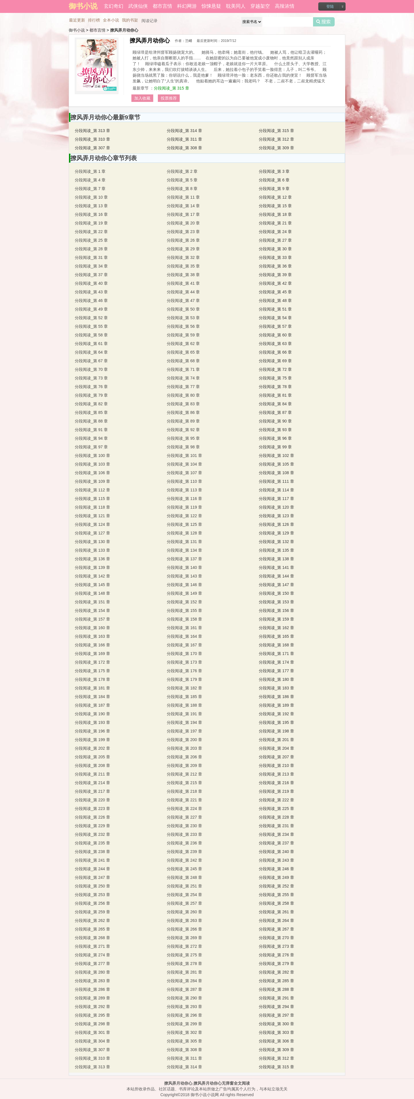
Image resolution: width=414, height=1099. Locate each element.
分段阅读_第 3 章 (274, 171)
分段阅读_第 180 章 (276, 679)
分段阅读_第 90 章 (275, 421)
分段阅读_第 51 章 (275, 309)
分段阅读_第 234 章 (276, 834)
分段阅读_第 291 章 (276, 998)
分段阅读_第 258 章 (276, 903)
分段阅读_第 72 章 (275, 369)
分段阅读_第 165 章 (276, 636)
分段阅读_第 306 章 (276, 1041)
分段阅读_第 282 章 (276, 972)
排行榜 (94, 20)
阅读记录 (149, 20)
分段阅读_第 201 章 (276, 739)
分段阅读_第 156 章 (276, 610)
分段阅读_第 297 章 (276, 1015)
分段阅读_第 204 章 (276, 748)
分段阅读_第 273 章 (276, 946)
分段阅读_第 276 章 (276, 955)
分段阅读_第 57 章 (275, 326)
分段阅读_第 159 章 (276, 619)
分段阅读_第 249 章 (276, 877)
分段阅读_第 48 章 (275, 300)
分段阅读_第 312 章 (276, 139)
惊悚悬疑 (211, 6)
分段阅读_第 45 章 (275, 292)
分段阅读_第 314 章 (184, 130)
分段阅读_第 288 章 (276, 989)
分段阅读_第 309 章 (276, 148)
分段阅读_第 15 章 (275, 205)
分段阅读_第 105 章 (276, 464)
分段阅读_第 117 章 (276, 498)
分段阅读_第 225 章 (276, 808)
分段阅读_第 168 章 (276, 645)
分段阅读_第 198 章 (276, 731)
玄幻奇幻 (113, 6)
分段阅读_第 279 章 (276, 963)
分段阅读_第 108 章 (276, 472)
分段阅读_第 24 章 (275, 231)
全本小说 (111, 20)
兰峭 (188, 41)
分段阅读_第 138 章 (276, 559)
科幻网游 (187, 6)
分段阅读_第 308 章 (184, 148)
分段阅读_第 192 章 (276, 714)
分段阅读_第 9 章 (274, 188)
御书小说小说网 (205, 1094)
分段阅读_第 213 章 (276, 774)
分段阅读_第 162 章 (276, 627)
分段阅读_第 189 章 (276, 705)
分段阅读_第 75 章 (275, 378)
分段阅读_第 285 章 (276, 980)
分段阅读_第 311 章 (184, 139)
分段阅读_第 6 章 (274, 180)
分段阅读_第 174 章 (276, 662)
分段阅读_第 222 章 (276, 800)
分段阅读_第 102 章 (276, 455)
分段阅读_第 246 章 (276, 869)
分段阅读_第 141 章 (276, 567)
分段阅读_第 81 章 (275, 395)
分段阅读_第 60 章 (275, 335)
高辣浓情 (284, 6)
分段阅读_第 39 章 (275, 274)
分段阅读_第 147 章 (276, 584)
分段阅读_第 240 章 (276, 851)
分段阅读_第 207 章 (276, 757)
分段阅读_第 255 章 (276, 894)
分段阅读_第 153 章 (276, 602)
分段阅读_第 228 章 (276, 817)
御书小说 (77, 30)
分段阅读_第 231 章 (276, 825)
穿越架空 (260, 6)
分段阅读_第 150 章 (276, 593)
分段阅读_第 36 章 (275, 266)
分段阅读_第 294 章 (276, 1006)
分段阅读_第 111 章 (276, 481)
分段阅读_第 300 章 (276, 1024)
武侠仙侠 (138, 6)
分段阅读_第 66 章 (275, 352)
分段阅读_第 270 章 (276, 937)
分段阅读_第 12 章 (275, 197)
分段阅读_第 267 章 (276, 929)
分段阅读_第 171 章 (276, 653)
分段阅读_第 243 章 (276, 860)
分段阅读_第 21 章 (275, 223)
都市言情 (162, 6)
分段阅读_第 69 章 (275, 360)
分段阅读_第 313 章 (92, 130)
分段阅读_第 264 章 (276, 920)
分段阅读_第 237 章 (276, 843)
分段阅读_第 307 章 (92, 148)
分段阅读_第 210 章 (276, 765)
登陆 (330, 6)
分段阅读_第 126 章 (276, 524)
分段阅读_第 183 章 (276, 688)
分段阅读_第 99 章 (275, 447)
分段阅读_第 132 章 (276, 541)
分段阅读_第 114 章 (276, 490)
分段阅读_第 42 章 (275, 283)
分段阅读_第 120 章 (276, 507)
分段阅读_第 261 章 (276, 912)
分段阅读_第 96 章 (275, 438)
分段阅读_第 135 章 (276, 550)
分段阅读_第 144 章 (276, 576)
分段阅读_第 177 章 (276, 670)
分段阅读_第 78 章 (275, 386)
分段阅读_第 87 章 (275, 412)
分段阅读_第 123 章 (276, 515)
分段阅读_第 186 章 (276, 696)
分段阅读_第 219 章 (276, 791)
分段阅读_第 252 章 (276, 886)
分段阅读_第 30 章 (275, 249)
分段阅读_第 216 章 (276, 782)
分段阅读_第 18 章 (275, 214)
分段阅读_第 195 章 (276, 722)
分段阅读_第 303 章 (276, 1032)
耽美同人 (236, 6)
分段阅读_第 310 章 (92, 139)
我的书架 (130, 20)
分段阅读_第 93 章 (275, 429)
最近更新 (77, 20)
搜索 (324, 21)
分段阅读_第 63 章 (275, 343)
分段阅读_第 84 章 (275, 404)
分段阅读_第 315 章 (171, 88)
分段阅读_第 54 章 (275, 317)
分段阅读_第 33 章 (275, 257)
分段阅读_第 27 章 (275, 240)
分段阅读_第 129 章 (276, 533)
